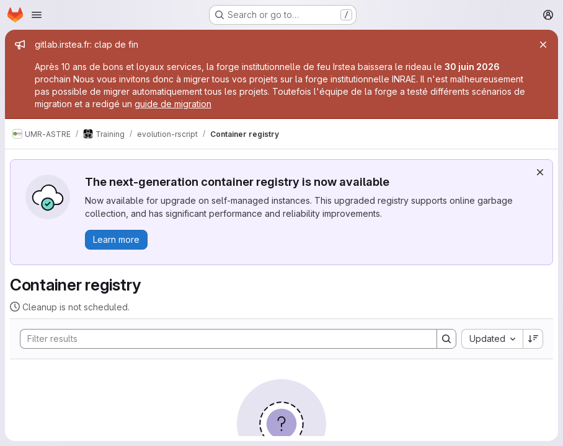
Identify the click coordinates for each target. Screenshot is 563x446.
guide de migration (173, 103)
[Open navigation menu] (37, 15)
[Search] (222, 338)
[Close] (543, 44)
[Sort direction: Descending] (533, 339)
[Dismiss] (540, 172)
